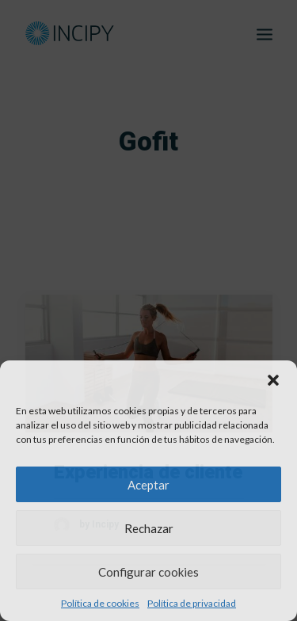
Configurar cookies (148, 572)
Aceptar (148, 485)
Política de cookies (100, 603)
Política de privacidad (191, 603)
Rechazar (148, 528)
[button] (273, 380)
